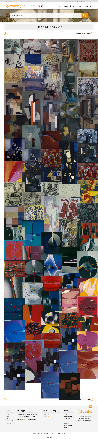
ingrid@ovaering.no (47, 416)
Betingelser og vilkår (68, 425)
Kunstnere (9, 418)
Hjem (59, 6)
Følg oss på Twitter (85, 418)
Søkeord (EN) (10, 420)
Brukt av (65, 427)
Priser (34, 1)
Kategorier (9, 416)
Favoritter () (64, 1)
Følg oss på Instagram (85, 420)
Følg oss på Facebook (85, 416)
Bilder (80, 6)
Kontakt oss (88, 6)
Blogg (66, 6)
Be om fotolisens (18, 1)
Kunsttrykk (66, 422)
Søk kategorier (9, 1)
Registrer (83, 1)
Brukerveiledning (68, 416)
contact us (25, 419)
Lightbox (71, 1)
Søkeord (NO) (10, 422)
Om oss (72, 6)
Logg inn (77, 1)
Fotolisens (66, 423)
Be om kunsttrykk (28, 1)
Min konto (9, 423)
